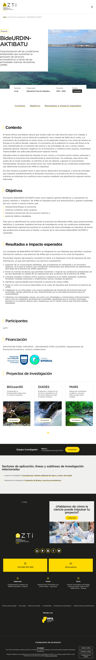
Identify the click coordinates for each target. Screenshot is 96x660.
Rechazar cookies (86, 651)
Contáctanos (72, 518)
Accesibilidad (47, 606)
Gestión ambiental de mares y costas (48, 475)
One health (67, 475)
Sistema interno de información (84, 606)
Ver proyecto (13, 420)
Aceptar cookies (86, 648)
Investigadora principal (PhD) (52, 449)
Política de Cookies (51, 656)
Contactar (72, 449)
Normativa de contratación (62, 606)
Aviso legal (22, 606)
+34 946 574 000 (25, 567)
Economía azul (27, 475)
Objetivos (35, 105)
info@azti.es (71, 567)
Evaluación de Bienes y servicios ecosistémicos (43, 480)
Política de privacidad (9, 606)
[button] (48, 432)
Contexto (20, 105)
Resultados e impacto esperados (63, 105)
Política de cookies (34, 606)
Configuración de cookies (86, 655)
